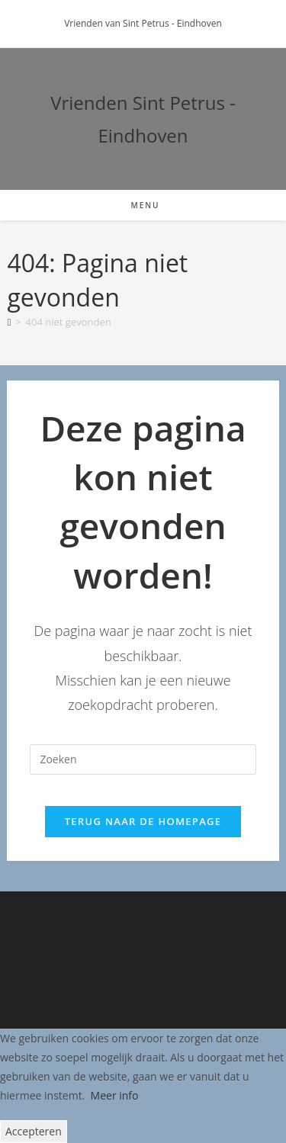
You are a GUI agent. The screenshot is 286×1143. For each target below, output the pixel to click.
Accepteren (33, 1131)
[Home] (9, 322)
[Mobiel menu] (142, 205)
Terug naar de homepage (143, 821)
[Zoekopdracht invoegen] (142, 759)
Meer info (115, 1095)
